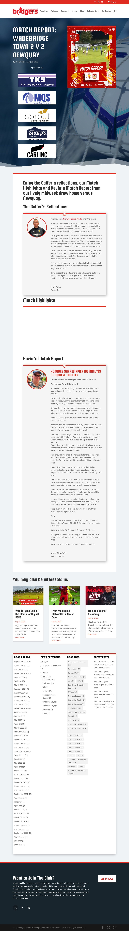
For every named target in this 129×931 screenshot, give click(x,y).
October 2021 (19, 790)
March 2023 (19, 728)
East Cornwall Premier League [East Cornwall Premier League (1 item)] (76, 686)
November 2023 (20, 700)
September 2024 (21, 673)
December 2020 (20, 821)
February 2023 (20, 732)
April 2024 (18, 681)
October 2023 (19, 704)
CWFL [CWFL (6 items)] (80, 681)
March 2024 (19, 685)
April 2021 (18, 806)
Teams (64, 11)
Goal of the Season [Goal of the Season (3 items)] (76, 704)
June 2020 (18, 844)
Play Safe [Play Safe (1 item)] (72, 716)
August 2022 (19, 755)
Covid (43, 672)
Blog (82, 11)
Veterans (46, 709)
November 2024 (20, 665)
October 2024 (19, 669)
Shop (74, 11)
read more (19, 637)
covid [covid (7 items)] (71, 681)
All (44, 687)
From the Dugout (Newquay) (97, 612)
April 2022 (18, 767)
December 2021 (20, 782)
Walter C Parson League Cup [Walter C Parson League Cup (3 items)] (76, 772)
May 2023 (18, 720)
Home (34, 11)
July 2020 (18, 841)
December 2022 (20, 739)
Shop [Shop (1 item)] (71, 755)
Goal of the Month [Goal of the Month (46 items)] (76, 700)
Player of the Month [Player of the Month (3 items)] (76, 712)
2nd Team (47, 683)
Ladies (45, 691)
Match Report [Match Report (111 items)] (75, 708)
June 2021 (18, 802)
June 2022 (18, 759)
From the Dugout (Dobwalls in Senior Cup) (63, 614)
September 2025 (21, 661)
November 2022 (20, 743)
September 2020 (21, 833)
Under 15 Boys (49, 706)
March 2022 (19, 771)
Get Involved (107, 879)
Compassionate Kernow (51, 665)
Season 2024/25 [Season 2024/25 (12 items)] (75, 747)
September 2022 (21, 751)
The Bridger (20, 62)
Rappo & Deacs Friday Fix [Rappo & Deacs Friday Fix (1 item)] (77, 729)
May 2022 (18, 763)
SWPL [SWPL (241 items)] (72, 766)
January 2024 (19, 693)
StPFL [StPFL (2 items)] (80, 755)
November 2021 (20, 786)
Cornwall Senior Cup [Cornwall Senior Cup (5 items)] (76, 677)
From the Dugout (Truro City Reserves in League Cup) (104, 704)
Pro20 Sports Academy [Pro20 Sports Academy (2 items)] (77, 724)
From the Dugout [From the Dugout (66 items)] (76, 696)
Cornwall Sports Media (72, 219)
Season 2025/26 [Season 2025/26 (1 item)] (75, 751)
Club (43, 661)
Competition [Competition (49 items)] (74, 669)
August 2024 (19, 677)
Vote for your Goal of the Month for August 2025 (27, 614)
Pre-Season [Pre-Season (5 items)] (73, 720)
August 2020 (19, 837)
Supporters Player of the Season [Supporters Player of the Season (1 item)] (77, 760)
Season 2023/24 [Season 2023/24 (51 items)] (75, 743)
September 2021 (21, 794)
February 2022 (20, 774)
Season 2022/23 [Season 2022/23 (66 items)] (75, 739)
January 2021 (19, 817)
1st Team (46, 679)
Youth (45, 713)
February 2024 (20, 689)
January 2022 (19, 778)
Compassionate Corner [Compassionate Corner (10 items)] (76, 663)
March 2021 (19, 809)
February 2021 (20, 813)
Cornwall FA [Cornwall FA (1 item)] (73, 673)
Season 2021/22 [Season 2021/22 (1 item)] (75, 735)
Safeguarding (93, 11)
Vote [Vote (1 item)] (81, 766)
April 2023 (18, 724)
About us (44, 11)
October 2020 (19, 829)
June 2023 (18, 716)
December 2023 (20, 696)
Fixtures (54, 11)
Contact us (106, 11)
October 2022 (19, 747)
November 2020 (20, 825)
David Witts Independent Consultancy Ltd (42, 927)
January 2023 (19, 735)
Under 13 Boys (49, 702)
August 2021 (19, 798)
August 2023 (19, 712)
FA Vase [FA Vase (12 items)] (72, 692)
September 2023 (21, 708)
